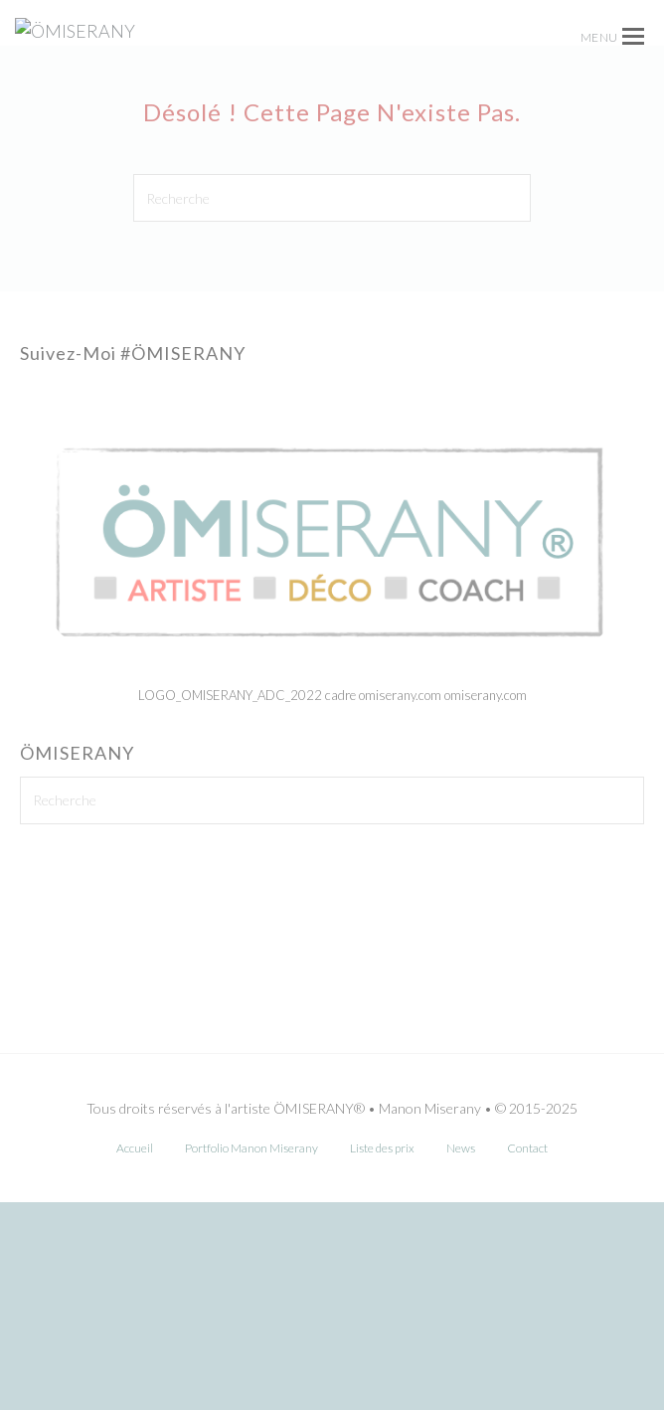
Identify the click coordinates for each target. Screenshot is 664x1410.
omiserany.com (485, 903)
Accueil (134, 1355)
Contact (527, 1355)
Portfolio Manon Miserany (251, 1355)
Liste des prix (382, 1355)
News (460, 1355)
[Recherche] (332, 405)
